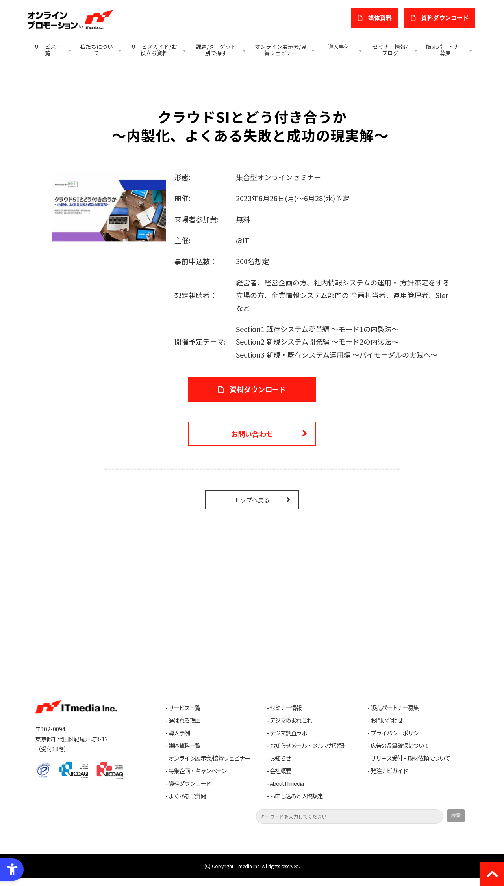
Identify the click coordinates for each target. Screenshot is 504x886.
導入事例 (339, 46)
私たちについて (96, 50)
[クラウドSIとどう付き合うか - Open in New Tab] (109, 209)
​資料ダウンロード (446, 17)
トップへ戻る (252, 508)
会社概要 (280, 778)
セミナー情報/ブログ (390, 50)
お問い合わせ (252, 440)
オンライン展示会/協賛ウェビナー (280, 50)
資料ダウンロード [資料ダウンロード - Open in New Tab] (258, 391)
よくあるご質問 (187, 804)
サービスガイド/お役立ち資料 (154, 50)
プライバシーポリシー (397, 740)
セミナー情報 (286, 715)
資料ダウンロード (190, 791)
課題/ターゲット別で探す (216, 50)
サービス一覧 (47, 50)
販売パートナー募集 (445, 50)
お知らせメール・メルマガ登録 (307, 753)
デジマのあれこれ (291, 728)
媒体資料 (383, 17)
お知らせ (280, 766)
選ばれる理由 (184, 728)
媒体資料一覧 (184, 753)
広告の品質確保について (400, 753)
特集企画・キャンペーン (198, 778)
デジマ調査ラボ (288, 740)
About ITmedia (287, 791)
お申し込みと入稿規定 (296, 804)
